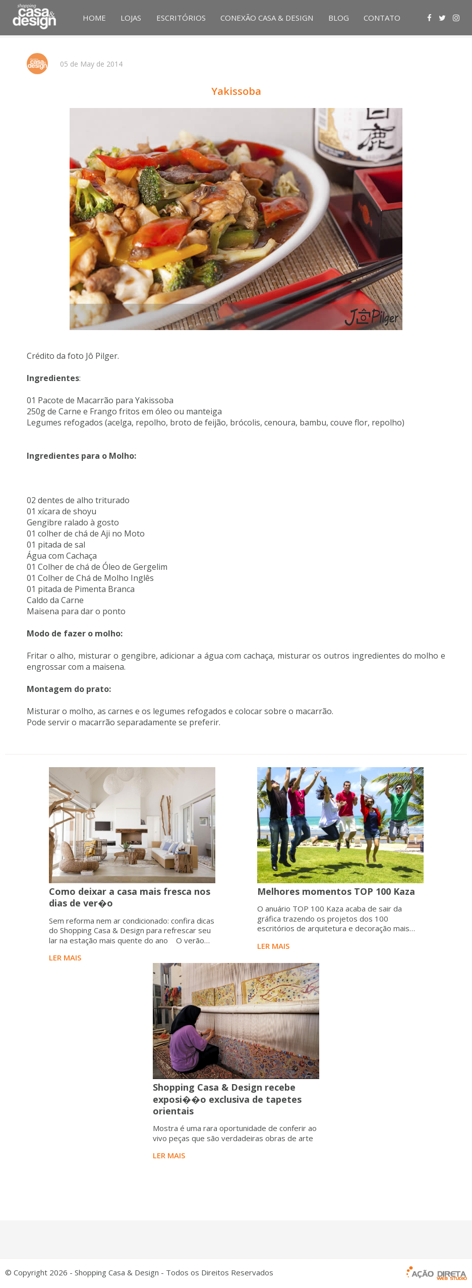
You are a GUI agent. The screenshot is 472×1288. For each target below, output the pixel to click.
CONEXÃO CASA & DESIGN (266, 18)
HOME (94, 18)
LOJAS (131, 18)
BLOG (338, 18)
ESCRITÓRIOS (181, 18)
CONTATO (382, 18)
